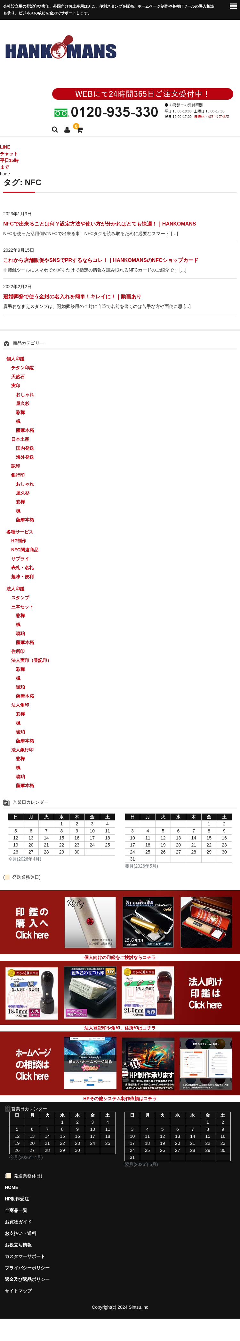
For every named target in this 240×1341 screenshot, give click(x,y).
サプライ (20, 558)
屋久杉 (22, 403)
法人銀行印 (22, 749)
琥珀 (20, 633)
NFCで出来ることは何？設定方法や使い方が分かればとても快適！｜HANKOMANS (99, 223)
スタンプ (20, 597)
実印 (15, 385)
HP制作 (18, 540)
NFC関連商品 (24, 549)
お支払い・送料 (20, 1233)
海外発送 (25, 457)
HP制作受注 (17, 1198)
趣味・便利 (22, 576)
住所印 (18, 651)
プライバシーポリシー (27, 1267)
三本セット (22, 606)
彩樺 (20, 412)
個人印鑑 (15, 358)
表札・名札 (22, 567)
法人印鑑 (15, 588)
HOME (11, 1187)
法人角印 (20, 705)
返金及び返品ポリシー (27, 1279)
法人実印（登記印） (31, 660)
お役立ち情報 (18, 1244)
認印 (15, 466)
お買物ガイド (18, 1221)
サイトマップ (18, 1290)
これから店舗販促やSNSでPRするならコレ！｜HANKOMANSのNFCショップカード (100, 260)
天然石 (18, 376)
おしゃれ (25, 394)
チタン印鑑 (22, 367)
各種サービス (19, 531)
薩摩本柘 (25, 430)
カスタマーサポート (25, 1256)
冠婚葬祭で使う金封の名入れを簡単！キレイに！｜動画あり (72, 296)
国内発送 (25, 448)
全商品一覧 (16, 1210)
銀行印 (18, 475)
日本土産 (20, 439)
